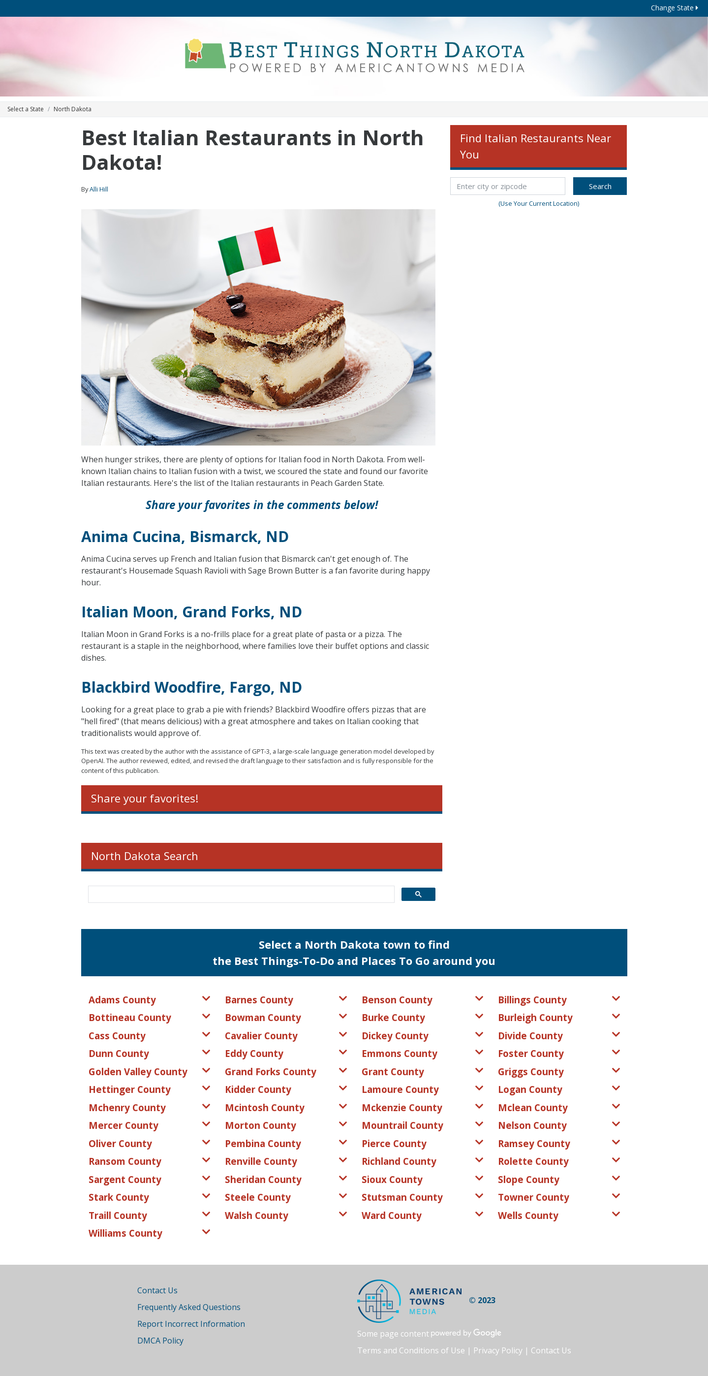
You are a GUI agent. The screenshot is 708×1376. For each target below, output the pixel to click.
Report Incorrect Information (191, 1323)
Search (600, 186)
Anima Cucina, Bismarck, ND (185, 536)
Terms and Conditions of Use (411, 1350)
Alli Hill (99, 189)
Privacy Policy (498, 1350)
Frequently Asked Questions (189, 1307)
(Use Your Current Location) (538, 203)
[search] (240, 894)
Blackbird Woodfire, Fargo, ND (191, 687)
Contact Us (157, 1290)
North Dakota (73, 109)
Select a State (25, 109)
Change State (674, 7)
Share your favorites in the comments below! (262, 504)
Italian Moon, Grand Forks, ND (191, 612)
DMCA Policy (160, 1340)
